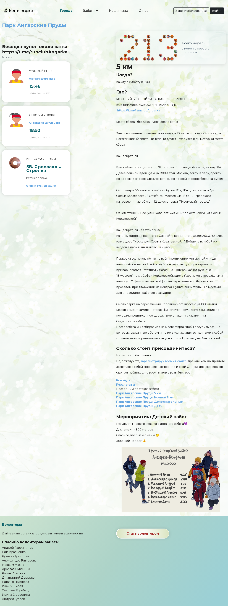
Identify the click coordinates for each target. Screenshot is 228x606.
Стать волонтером (143, 534)
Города (66, 11)
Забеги (89, 11)
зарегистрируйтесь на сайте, (163, 361)
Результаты (125, 384)
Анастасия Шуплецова (44, 122)
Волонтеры (12, 525)
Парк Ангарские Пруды (34, 25)
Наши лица (118, 11)
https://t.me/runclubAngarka (138, 110)
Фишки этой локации (41, 185)
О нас (143, 11)
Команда (123, 380)
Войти (217, 10)
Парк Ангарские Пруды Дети (139, 406)
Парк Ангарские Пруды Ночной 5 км (145, 397)
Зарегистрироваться (191, 10)
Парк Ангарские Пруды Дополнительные (149, 401)
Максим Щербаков (42, 78)
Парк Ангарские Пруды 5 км (138, 393)
